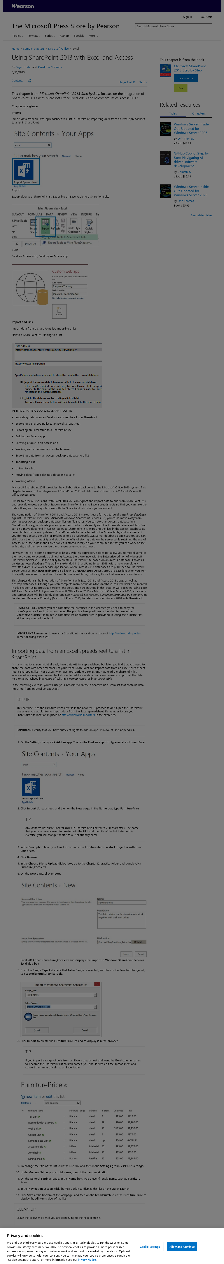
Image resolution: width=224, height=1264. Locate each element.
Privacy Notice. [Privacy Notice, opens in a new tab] (87, 1259)
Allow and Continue (182, 1246)
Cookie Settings (150, 1246)
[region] (112, 1246)
